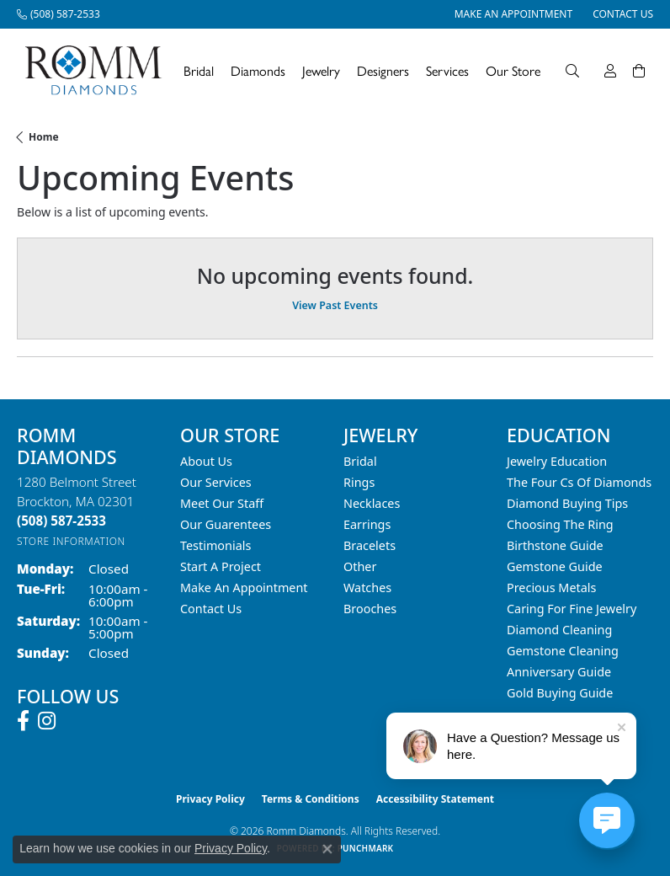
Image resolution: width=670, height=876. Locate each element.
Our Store (513, 70)
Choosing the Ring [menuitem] (560, 524)
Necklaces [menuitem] (371, 503)
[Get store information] (71, 541)
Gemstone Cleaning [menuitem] (563, 651)
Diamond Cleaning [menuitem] (559, 630)
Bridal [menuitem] (360, 461)
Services (447, 70)
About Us (206, 461)
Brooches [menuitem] (369, 609)
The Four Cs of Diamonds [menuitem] (579, 482)
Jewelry (321, 70)
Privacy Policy (210, 799)
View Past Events (335, 305)
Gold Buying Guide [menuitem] (560, 693)
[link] (58, 14)
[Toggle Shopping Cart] (639, 71)
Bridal (198, 70)
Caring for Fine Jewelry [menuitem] (571, 609)
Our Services (216, 482)
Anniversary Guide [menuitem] (559, 672)
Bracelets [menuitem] (369, 545)
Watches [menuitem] (367, 588)
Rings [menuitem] (359, 482)
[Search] (572, 71)
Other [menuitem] (359, 566)
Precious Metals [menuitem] (551, 588)
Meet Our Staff (221, 503)
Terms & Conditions (310, 799)
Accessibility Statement (435, 799)
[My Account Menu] (610, 71)
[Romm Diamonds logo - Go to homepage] (98, 70)
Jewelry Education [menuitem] (557, 461)
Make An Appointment (244, 588)
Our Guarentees (225, 524)
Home (44, 137)
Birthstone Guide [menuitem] (555, 545)
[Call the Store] (61, 520)
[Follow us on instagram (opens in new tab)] (47, 721)
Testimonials (215, 545)
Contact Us (211, 609)
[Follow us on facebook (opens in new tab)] (23, 721)
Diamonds (258, 70)
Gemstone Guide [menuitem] (555, 566)
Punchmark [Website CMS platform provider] (366, 848)
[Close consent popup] (327, 849)
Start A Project (220, 566)
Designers (383, 70)
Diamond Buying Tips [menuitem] (567, 503)
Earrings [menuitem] (367, 524)
